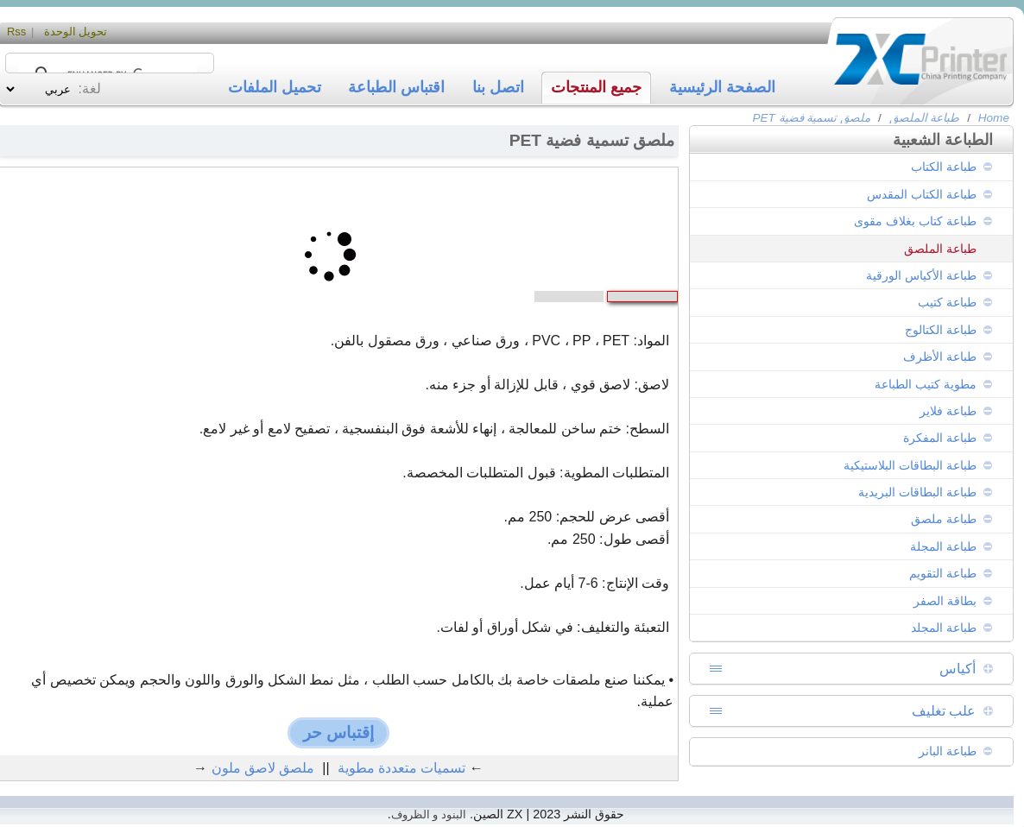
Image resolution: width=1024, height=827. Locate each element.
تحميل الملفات (274, 87)
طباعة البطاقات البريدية (917, 492)
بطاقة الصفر (945, 601)
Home (993, 117)
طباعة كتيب (947, 302)
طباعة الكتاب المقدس (922, 194)
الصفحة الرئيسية (722, 87)
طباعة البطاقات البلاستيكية (910, 465)
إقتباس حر (338, 732)
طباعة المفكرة (940, 438)
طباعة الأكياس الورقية (921, 275)
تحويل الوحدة (76, 31)
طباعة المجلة (943, 546)
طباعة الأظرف (940, 356)
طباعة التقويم (943, 573)
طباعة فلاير (948, 411)
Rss (16, 31)
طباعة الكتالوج (941, 330)
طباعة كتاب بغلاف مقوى (915, 221)
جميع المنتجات (596, 87)
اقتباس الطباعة (396, 87)
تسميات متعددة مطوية (402, 768)
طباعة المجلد (944, 627)
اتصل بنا (498, 87)
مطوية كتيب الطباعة (926, 384)
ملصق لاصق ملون (263, 768)
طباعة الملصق (924, 117)
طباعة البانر (948, 751)
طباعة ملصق (944, 519)
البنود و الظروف (428, 814)
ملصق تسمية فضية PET (811, 117)
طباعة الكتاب (944, 167)
